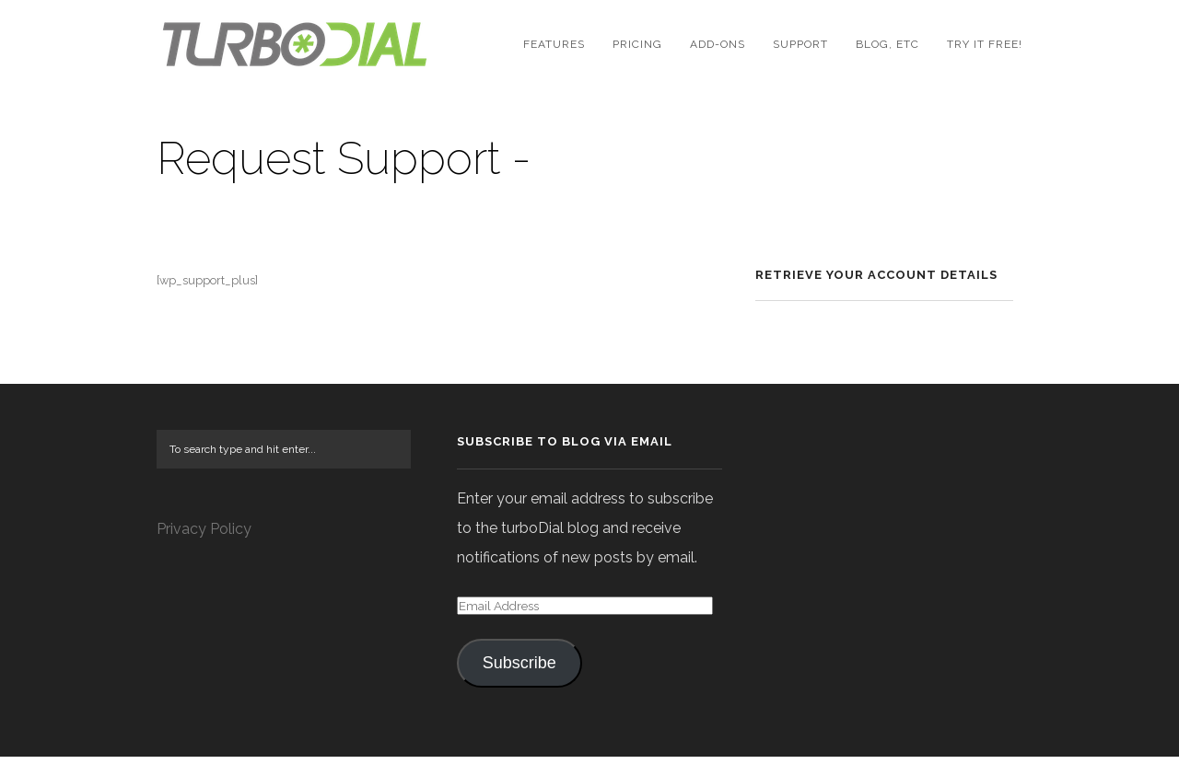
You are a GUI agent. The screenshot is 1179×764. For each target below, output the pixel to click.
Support (800, 44)
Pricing (637, 44)
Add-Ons (717, 44)
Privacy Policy (204, 536)
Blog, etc (887, 44)
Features (554, 44)
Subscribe (519, 670)
